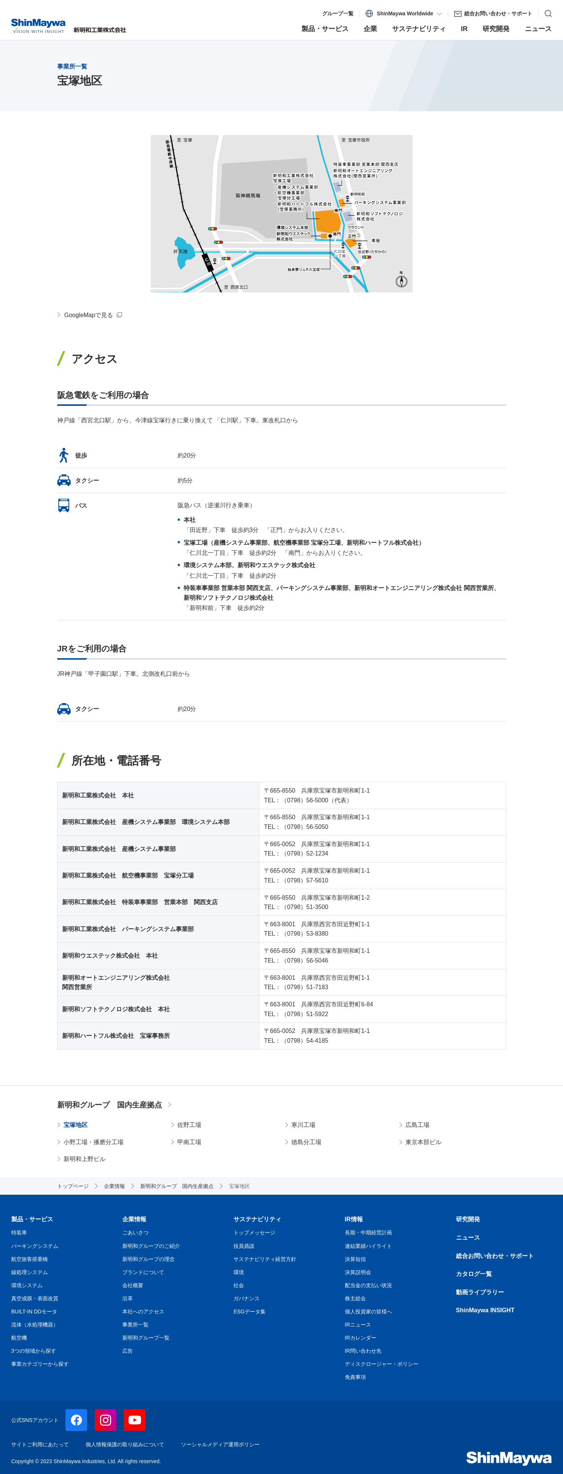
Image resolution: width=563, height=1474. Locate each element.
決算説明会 (358, 1272)
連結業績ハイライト (368, 1246)
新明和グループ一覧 (145, 1338)
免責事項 (355, 1377)
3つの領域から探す (33, 1351)
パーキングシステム (34, 1246)
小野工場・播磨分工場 (93, 1142)
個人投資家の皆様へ (368, 1312)
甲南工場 (189, 1142)
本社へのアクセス (143, 1312)
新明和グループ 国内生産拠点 (109, 1105)
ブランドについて (143, 1272)
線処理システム (29, 1272)
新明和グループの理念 (148, 1259)
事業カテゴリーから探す (40, 1364)
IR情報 (354, 1219)
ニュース (468, 1237)
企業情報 (134, 1219)
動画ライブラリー (480, 1292)
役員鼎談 (243, 1246)
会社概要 (132, 1285)
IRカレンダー (360, 1338)
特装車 (19, 1233)
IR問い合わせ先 (363, 1351)
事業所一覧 (135, 1325)
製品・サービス (32, 1219)
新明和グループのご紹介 (151, 1246)
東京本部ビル (423, 1142)
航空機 (19, 1338)
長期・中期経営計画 (368, 1233)
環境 (238, 1272)
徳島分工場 (306, 1142)
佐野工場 (189, 1125)
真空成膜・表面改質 (34, 1298)
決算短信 (355, 1259)
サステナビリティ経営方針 (264, 1259)
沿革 (127, 1298)
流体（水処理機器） (34, 1325)
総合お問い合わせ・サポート (495, 1256)
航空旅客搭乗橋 (29, 1259)
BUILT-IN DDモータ (34, 1312)
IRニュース (358, 1325)
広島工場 (417, 1125)
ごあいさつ (135, 1233)
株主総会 (355, 1298)
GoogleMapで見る (88, 315)
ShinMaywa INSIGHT (485, 1310)
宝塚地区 (76, 1125)
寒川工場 (303, 1125)
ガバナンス (246, 1298)
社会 (238, 1285)
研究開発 (468, 1219)
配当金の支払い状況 (368, 1285)
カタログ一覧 (474, 1274)
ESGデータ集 (249, 1312)
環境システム (27, 1285)
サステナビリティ (257, 1219)
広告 (127, 1351)
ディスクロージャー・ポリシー (381, 1364)
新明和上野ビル (84, 1159)
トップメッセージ (254, 1233)
